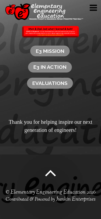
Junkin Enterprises (76, 199)
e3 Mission (50, 51)
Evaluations (50, 83)
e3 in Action (50, 67)
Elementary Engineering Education (48, 192)
